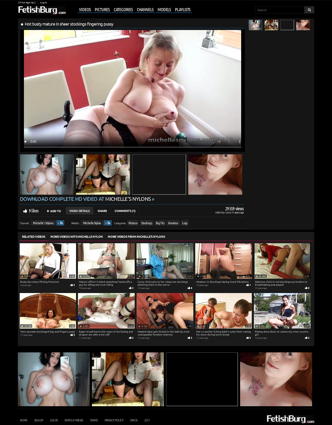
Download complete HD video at (86, 199)
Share (102, 211)
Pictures (102, 9)
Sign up (38, 420)
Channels (145, 9)
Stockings (146, 223)
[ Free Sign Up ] (26, 2)
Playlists (182, 9)
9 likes (34, 210)
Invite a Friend (74, 420)
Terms (94, 420)
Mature (133, 223)
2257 (147, 420)
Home (23, 420)
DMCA (133, 420)
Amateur (173, 223)
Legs (184, 223)
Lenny (228, 212)
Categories (123, 9)
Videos (85, 9)
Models (164, 9)
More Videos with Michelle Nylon (76, 236)
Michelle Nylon (92, 223)
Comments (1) (125, 211)
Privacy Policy (114, 420)
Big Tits (160, 223)
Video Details (79, 211)
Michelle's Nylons (43, 223)
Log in (43, 2)
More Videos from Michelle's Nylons (136, 236)
